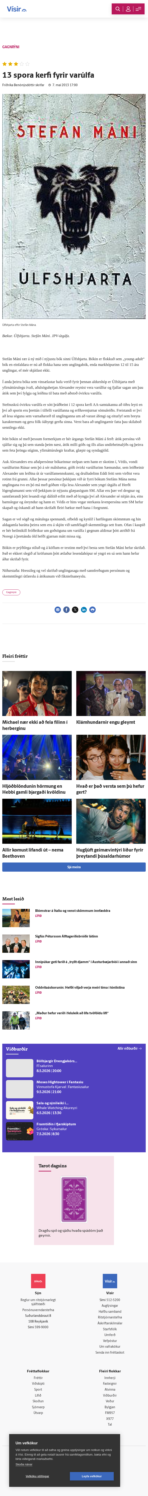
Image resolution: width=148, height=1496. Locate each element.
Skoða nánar (24, 1464)
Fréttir (38, 1378)
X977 (110, 1419)
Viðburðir (110, 1396)
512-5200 (113, 1300)
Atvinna (110, 1390)
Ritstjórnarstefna (110, 1318)
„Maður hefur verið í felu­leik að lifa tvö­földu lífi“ (71, 1013)
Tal (110, 1425)
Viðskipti (38, 1384)
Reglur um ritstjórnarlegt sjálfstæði (38, 1302)
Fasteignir (110, 1384)
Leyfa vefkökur (92, 1476)
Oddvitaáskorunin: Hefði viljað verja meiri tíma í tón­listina (80, 988)
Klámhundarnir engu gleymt (105, 722)
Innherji (110, 1378)
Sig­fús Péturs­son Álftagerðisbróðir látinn (66, 936)
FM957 (110, 1413)
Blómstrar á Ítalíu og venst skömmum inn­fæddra (72, 911)
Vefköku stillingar (37, 1476)
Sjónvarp (38, 1407)
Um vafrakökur (109, 1347)
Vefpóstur (110, 1341)
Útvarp (38, 1413)
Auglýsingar (110, 1306)
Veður (110, 1401)
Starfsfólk (110, 1329)
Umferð (110, 1335)
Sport (38, 1390)
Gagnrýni (11, 592)
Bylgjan (110, 1407)
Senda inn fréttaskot (109, 1353)
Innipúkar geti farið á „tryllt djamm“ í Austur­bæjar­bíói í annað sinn (86, 962)
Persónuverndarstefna (38, 1310)
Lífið (38, 1396)
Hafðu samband (110, 1312)
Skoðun (38, 1401)
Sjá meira (74, 867)
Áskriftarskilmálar (110, 1323)
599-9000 (41, 1327)
